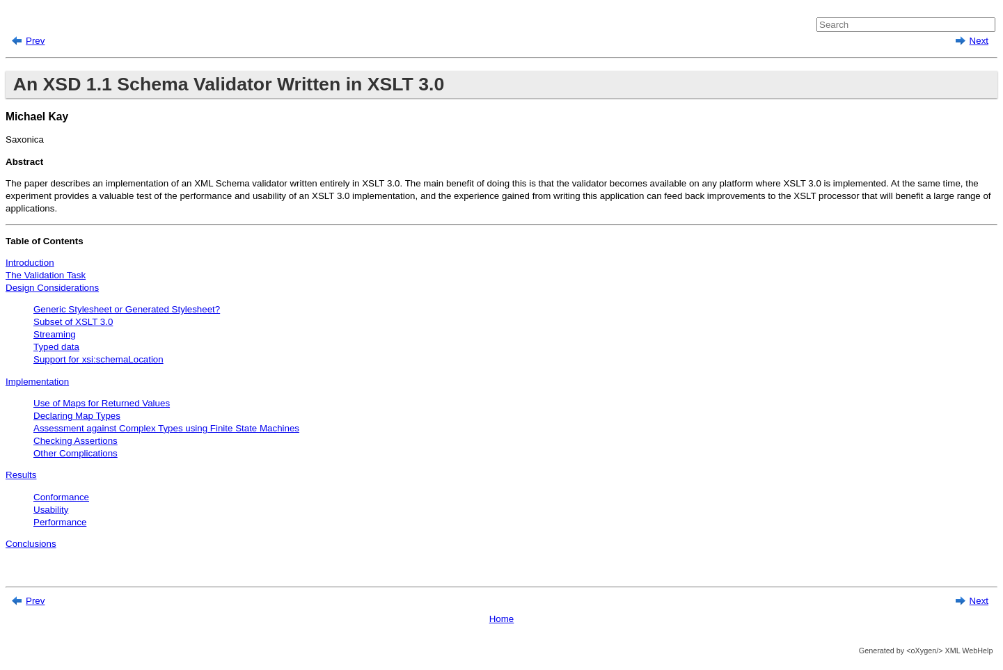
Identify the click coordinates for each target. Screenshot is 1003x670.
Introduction (30, 262)
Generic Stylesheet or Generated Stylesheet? (126, 309)
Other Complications (75, 453)
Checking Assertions (75, 441)
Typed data (56, 347)
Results (21, 475)
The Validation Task (46, 275)
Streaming (54, 334)
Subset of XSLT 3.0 (73, 322)
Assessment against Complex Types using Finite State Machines (166, 428)
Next (979, 40)
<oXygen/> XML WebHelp (948, 650)
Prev (35, 40)
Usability (50, 509)
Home (501, 619)
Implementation (37, 381)
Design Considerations (52, 287)
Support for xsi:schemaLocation (98, 359)
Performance (59, 522)
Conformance (61, 497)
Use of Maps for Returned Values (101, 403)
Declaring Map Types (76, 415)
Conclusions (31, 544)
